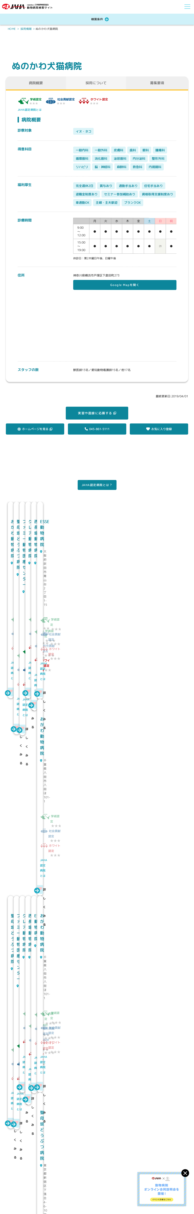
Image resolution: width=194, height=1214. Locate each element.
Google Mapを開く (125, 285)
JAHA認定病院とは (29, 110)
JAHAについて (130, 1182)
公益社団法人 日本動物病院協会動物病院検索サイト (34, 1184)
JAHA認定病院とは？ (97, 485)
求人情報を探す (130, 1190)
